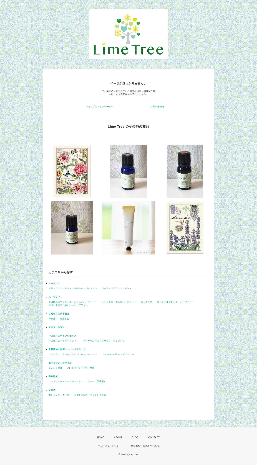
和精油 (52, 318)
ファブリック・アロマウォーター (66, 381)
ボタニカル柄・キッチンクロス (90, 395)
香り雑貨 (53, 376)
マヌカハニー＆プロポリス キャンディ (104, 341)
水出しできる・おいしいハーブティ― (68, 305)
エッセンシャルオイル (60, 363)
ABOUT (118, 437)
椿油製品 (64, 318)
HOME (100, 437)
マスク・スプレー (58, 327)
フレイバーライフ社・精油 (81, 368)
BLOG (135, 437)
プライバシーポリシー (109, 446)
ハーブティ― (55, 297)
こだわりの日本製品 (59, 313)
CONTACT (154, 437)
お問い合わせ (157, 106)
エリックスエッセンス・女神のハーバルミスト (73, 288)
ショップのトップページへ (100, 106)
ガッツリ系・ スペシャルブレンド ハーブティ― (167, 302)
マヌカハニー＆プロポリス (62, 336)
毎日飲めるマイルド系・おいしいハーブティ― (73, 302)
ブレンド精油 (55, 368)
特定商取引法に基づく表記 (145, 446)
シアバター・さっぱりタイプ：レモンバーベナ (73, 354)
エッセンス (54, 283)
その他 (52, 390)
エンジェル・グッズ (59, 395)
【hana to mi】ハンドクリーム (118, 354)
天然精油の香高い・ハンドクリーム (67, 349)
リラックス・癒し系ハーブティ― (119, 302)
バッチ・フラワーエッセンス (117, 288)
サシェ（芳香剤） (97, 381)
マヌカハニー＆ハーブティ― (64, 341)
